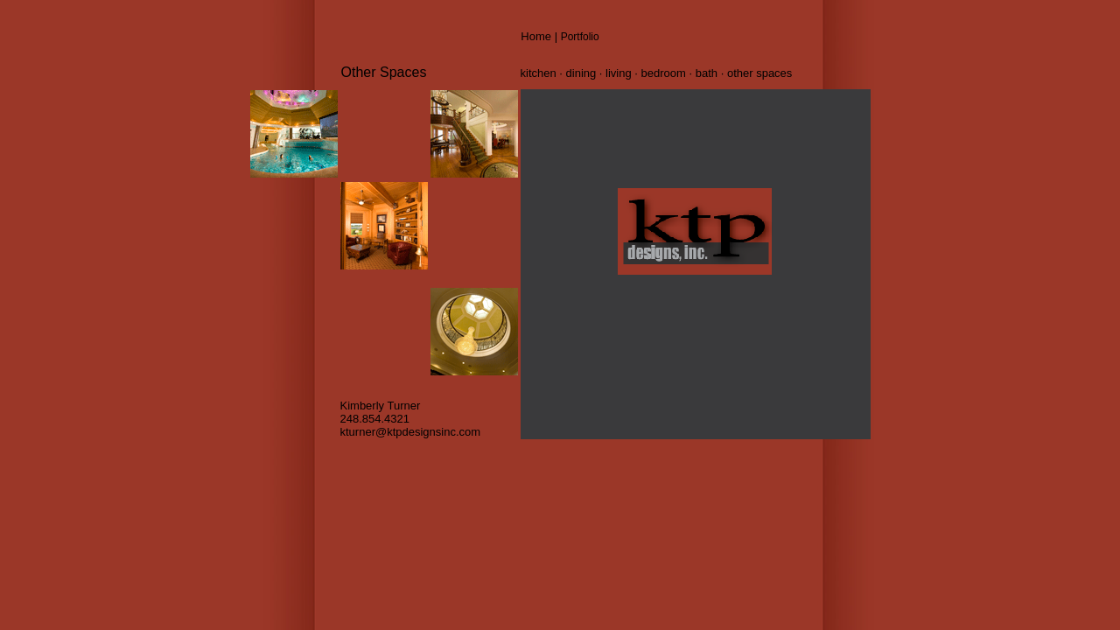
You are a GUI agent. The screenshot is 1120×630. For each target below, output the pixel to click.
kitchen (540, 73)
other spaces (759, 73)
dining (582, 73)
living (619, 73)
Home (536, 36)
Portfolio (580, 37)
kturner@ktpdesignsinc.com (410, 431)
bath (708, 73)
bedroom (663, 73)
